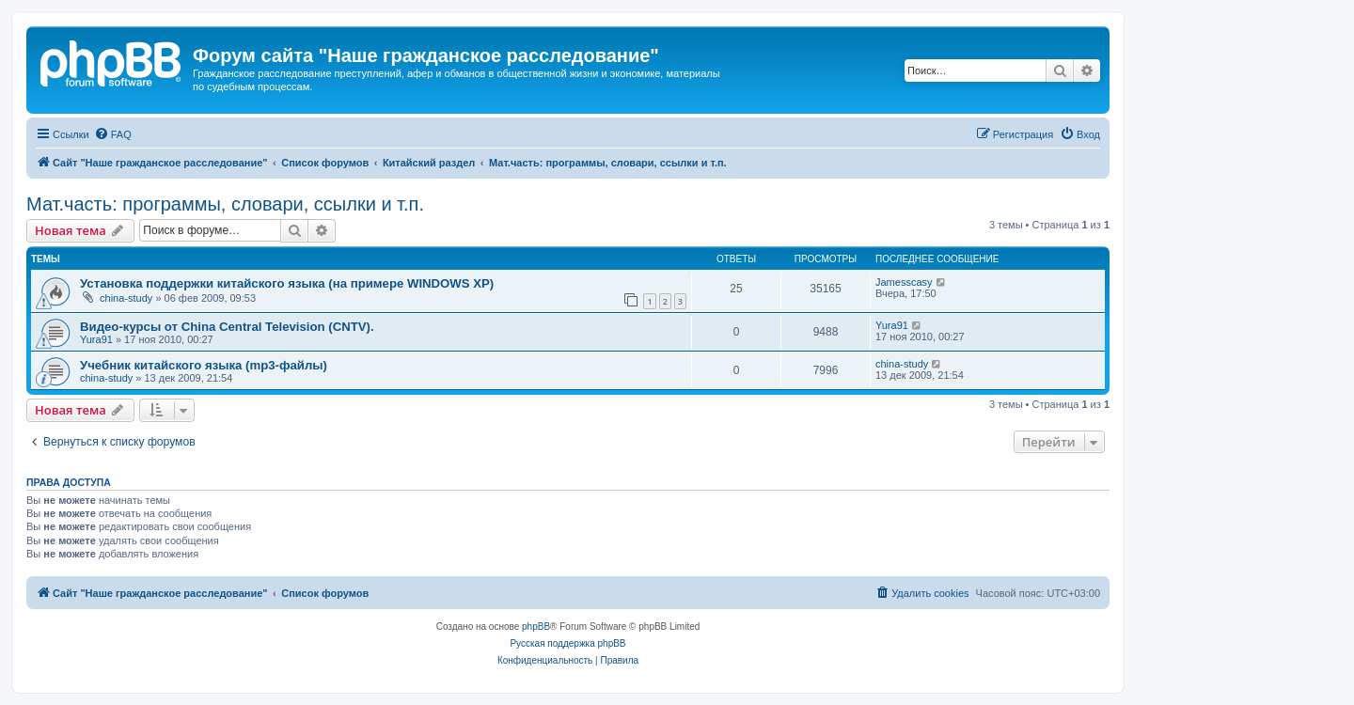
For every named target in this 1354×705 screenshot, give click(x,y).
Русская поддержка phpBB (567, 643)
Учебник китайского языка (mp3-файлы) (203, 365)
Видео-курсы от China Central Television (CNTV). (227, 327)
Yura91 (96, 339)
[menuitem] (113, 134)
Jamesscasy (904, 282)
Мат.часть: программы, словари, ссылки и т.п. (225, 204)
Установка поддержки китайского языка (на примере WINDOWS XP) (287, 283)
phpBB (536, 626)
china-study (126, 298)
